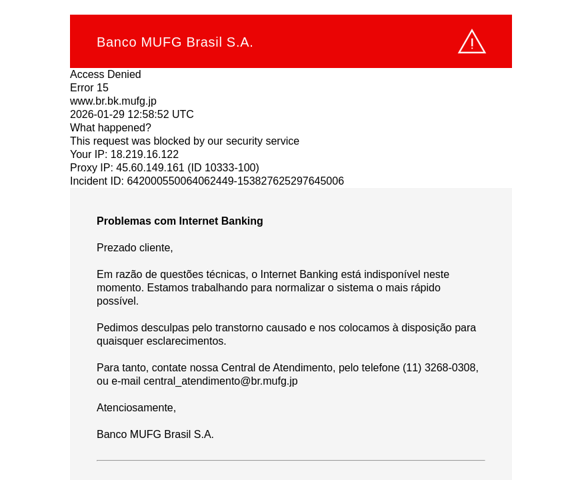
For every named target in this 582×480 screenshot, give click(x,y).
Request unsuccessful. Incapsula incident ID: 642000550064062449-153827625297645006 (291, 240)
